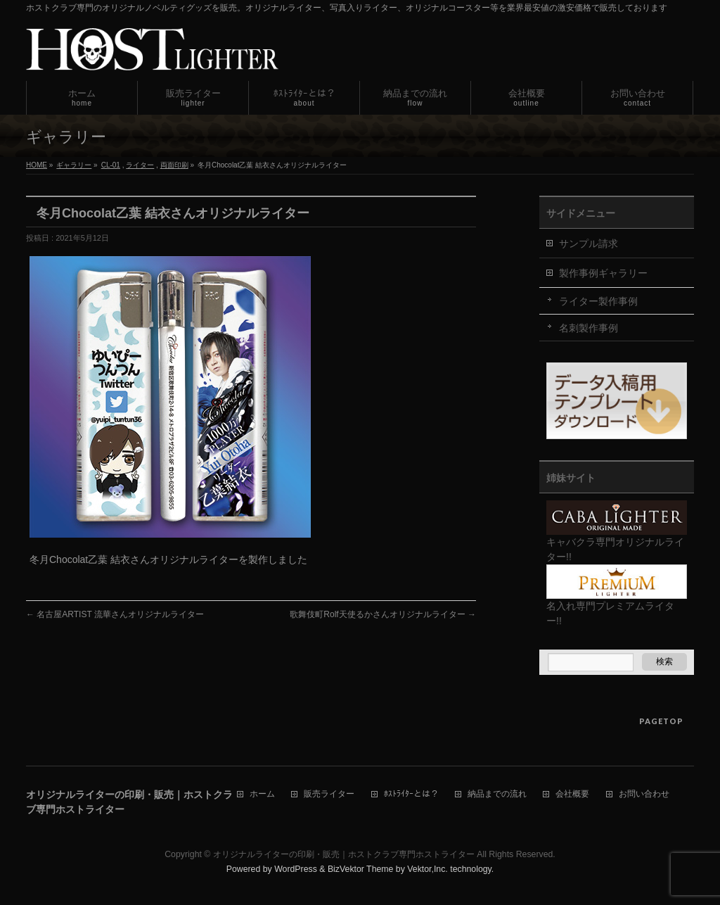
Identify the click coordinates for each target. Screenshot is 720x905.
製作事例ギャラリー (603, 273)
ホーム (262, 794)
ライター (140, 165)
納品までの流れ (497, 794)
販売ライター (329, 794)
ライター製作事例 (598, 301)
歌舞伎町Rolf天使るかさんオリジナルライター (383, 614)
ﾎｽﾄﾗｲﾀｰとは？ (411, 794)
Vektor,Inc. (427, 869)
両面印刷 (174, 165)
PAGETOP (661, 721)
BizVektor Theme (361, 869)
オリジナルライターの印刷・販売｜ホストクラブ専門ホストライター (344, 854)
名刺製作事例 (588, 328)
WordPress (295, 869)
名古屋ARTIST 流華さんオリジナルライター (115, 614)
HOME (36, 165)
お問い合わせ (644, 794)
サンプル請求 (588, 243)
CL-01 (110, 165)
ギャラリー (73, 165)
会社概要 (572, 794)
